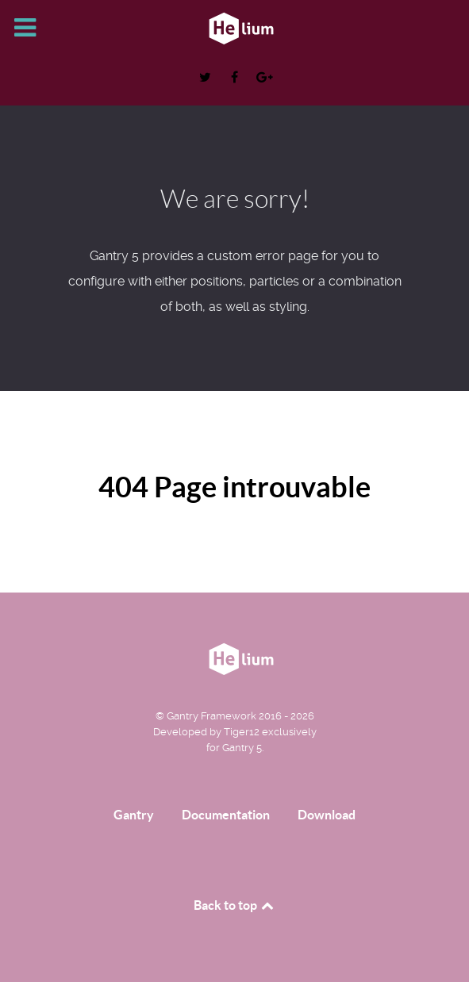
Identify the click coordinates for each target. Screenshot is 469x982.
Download (327, 814)
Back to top (235, 905)
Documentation (226, 814)
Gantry (133, 814)
